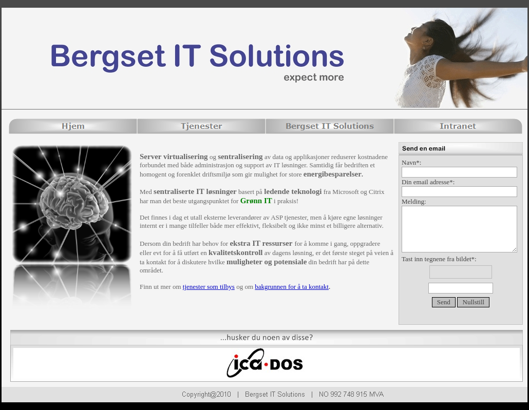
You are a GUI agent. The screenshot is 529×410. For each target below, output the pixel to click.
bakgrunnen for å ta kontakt (292, 286)
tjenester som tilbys (209, 286)
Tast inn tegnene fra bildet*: (461, 275)
